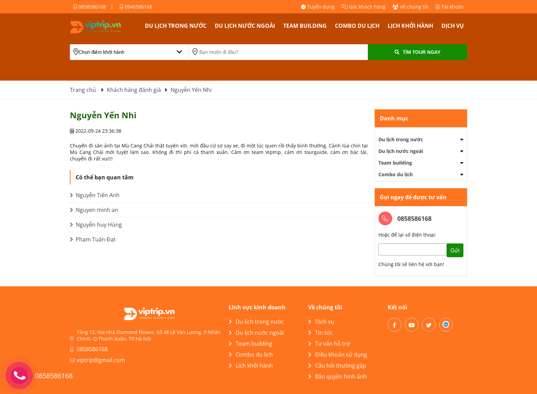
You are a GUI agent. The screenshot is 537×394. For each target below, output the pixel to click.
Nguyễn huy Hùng (96, 224)
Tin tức (320, 332)
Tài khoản (449, 6)
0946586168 (136, 6)
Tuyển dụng (318, 6)
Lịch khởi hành (410, 25)
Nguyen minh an (94, 210)
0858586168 (89, 6)
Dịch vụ (452, 25)
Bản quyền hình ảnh (337, 376)
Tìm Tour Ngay (417, 52)
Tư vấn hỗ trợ (329, 343)
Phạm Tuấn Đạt (93, 239)
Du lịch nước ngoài (245, 25)
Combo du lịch (357, 25)
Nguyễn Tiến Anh (95, 195)
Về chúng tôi (410, 6)
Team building (305, 25)
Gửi (455, 250)
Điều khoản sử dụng (337, 354)
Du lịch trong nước (176, 25)
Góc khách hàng (363, 6)
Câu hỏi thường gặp (337, 365)
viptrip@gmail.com (101, 360)
